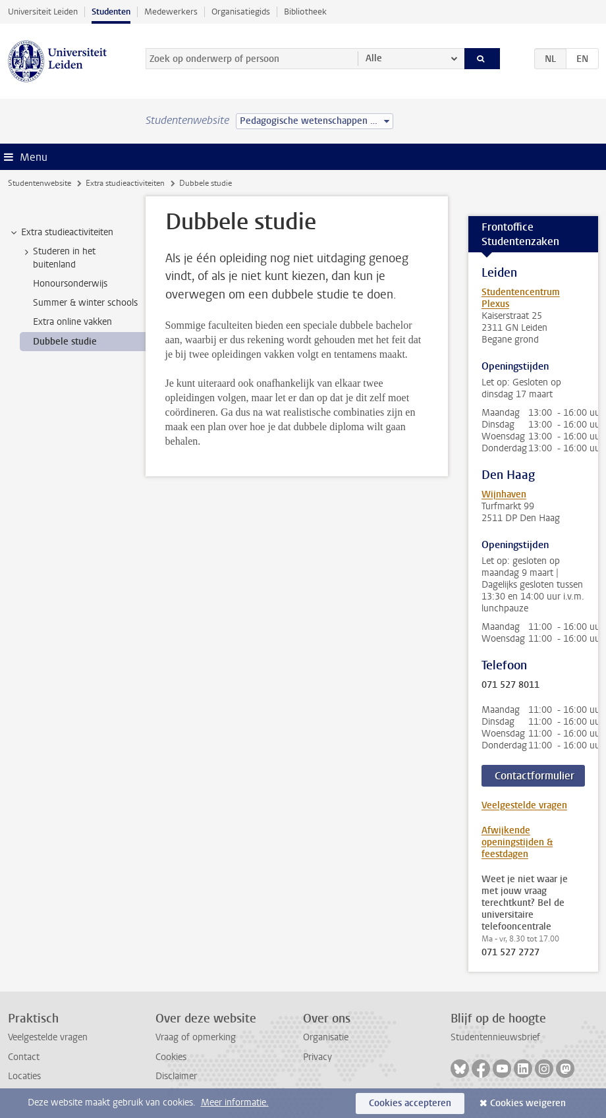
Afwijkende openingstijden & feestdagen (517, 842)
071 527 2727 (510, 953)
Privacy (317, 1057)
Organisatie (325, 1037)
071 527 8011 (510, 685)
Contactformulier (534, 776)
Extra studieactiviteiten (125, 183)
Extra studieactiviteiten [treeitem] (61, 232)
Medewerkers (171, 11)
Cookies (170, 1057)
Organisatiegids (240, 11)
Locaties (24, 1076)
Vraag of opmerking (195, 1037)
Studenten (111, 11)
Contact (24, 1057)
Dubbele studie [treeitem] (65, 341)
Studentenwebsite (39, 183)
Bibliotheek (305, 11)
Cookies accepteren (410, 1103)
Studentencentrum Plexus (521, 298)
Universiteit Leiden (43, 11)
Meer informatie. (235, 1102)
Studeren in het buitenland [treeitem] (58, 257)
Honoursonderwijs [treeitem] (70, 283)
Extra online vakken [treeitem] (72, 322)
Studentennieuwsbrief (495, 1037)
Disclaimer (176, 1076)
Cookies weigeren (528, 1103)
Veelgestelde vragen (524, 805)
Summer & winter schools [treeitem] (85, 302)
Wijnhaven (504, 494)
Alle (374, 58)
